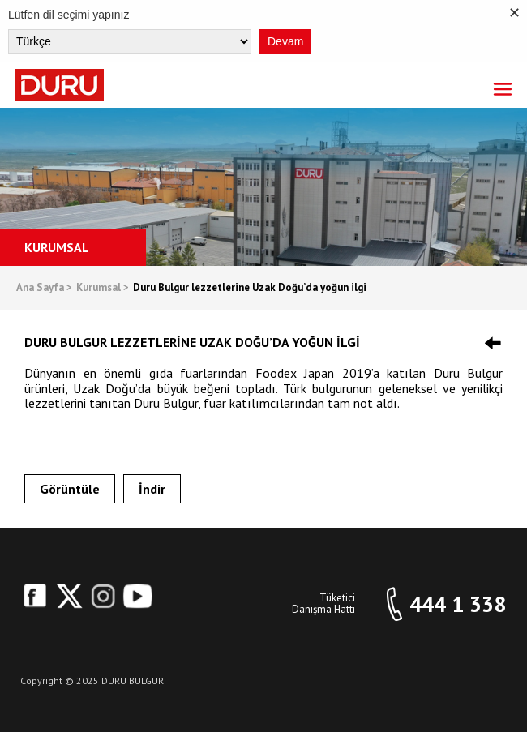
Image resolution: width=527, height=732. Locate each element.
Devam (285, 41)
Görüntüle (70, 489)
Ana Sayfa (44, 288)
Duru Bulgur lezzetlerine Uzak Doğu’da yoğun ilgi (249, 288)
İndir (152, 489)
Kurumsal (102, 288)
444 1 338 (457, 604)
